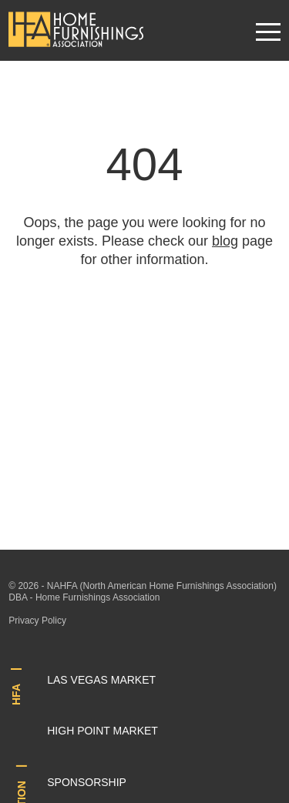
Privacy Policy (37, 620)
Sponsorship (86, 782)
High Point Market (102, 730)
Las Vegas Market (101, 680)
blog (225, 241)
